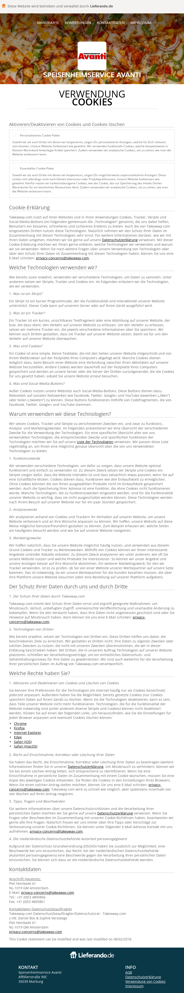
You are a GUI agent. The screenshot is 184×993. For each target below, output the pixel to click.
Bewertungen (78, 22)
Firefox (19, 728)
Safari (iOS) (23, 741)
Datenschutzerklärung (120, 240)
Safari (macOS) (25, 746)
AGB (128, 972)
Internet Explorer (27, 732)
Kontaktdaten (111, 22)
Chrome (20, 723)
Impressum (140, 22)
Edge (18, 737)
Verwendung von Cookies (145, 981)
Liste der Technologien (95, 442)
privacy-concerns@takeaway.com (62, 258)
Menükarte (48, 22)
